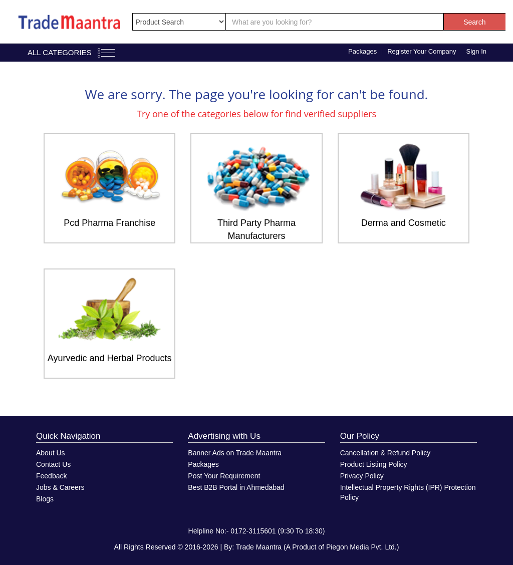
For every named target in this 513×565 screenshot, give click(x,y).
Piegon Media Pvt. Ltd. (361, 547)
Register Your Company (421, 51)
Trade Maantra (259, 547)
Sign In (476, 51)
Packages (362, 51)
